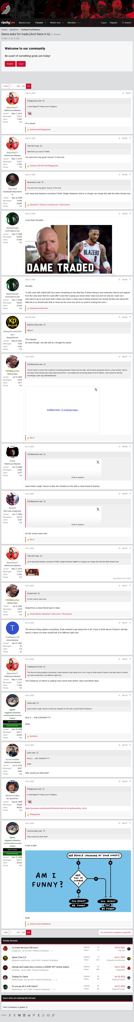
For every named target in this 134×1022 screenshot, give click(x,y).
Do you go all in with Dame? (25, 986)
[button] (45, 22)
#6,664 (124, 214)
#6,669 (124, 494)
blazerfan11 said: (34, 182)
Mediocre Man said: (35, 325)
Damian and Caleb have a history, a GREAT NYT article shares (40, 967)
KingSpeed (16, 951)
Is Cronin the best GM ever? (25, 947)
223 (28, 86)
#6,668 (124, 447)
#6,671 (124, 586)
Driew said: (31, 703)
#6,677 (124, 823)
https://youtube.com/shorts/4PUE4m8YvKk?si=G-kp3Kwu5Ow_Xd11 (56, 808)
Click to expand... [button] (78, 477)
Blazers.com (24, 22)
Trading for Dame (20, 976)
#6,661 (128, 93)
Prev (6, 86)
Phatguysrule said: (34, 101)
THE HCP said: (33, 146)
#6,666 (124, 317)
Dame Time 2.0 (19, 957)
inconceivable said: (34, 831)
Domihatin (16, 970)
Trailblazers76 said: (34, 667)
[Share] (123, 93)
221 (18, 86)
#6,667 (124, 357)
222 (23, 86)
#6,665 (124, 279)
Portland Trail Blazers (41, 951)
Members (72, 22)
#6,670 (124, 548)
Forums (39, 22)
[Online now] (12, 104)
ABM (5, 38)
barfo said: (31, 753)
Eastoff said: (32, 593)
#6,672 (124, 623)
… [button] (14, 86)
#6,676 (124, 781)
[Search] (126, 22)
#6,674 (124, 695)
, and (44, 166)
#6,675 (124, 745)
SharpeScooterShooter (21, 960)
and (40, 129)
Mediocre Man (17, 980)
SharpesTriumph (118, 980)
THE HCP (121, 950)
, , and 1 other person (50, 205)
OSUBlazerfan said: (35, 364)
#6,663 (124, 175)
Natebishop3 (17, 989)
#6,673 (124, 659)
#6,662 (124, 138)
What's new (55, 22)
